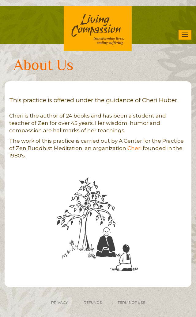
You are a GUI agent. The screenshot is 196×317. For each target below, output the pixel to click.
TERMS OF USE (131, 302)
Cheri (134, 148)
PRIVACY (59, 302)
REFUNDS (93, 302)
